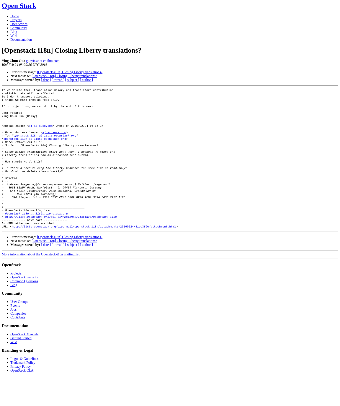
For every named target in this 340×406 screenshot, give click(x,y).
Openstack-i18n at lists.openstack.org (36, 239)
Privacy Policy (20, 394)
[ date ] (46, 80)
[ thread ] (58, 80)
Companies (18, 341)
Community (18, 28)
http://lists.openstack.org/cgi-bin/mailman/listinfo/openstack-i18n (61, 243)
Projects (16, 20)
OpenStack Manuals (24, 362)
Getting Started (20, 366)
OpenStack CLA (21, 398)
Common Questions (24, 309)
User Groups (19, 329)
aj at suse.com (40, 133)
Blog (13, 32)
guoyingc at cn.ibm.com (43, 61)
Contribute (17, 345)
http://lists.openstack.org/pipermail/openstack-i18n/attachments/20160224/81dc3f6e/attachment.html (94, 254)
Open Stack (19, 6)
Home (14, 16)
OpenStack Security (24, 305)
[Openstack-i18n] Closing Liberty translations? (70, 72)
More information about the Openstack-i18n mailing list (41, 282)
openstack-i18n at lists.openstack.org (45, 145)
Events (15, 333)
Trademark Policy (22, 390)
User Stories (19, 24)
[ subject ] (72, 80)
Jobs (13, 337)
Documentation (21, 39)
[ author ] (86, 80)
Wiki (13, 35)
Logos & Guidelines (24, 386)
